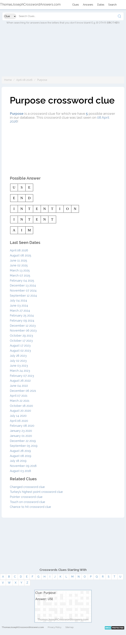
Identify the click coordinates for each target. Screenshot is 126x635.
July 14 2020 (18, 415)
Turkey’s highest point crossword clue (36, 491)
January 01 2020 (21, 435)
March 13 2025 (20, 270)
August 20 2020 (20, 410)
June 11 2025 (18, 260)
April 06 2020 (19, 420)
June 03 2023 (19, 365)
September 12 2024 (23, 295)
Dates (100, 4)
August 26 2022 (20, 380)
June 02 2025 (19, 265)
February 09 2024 (22, 320)
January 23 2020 (21, 430)
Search (112, 4)
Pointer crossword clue (26, 497)
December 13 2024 (23, 285)
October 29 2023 (21, 335)
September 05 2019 (23, 445)
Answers (88, 4)
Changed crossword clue (27, 487)
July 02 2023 (18, 360)
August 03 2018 (20, 471)
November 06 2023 (23, 330)
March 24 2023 (20, 370)
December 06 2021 (23, 390)
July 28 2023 (18, 355)
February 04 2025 (22, 280)
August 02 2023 (20, 350)
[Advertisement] (63, 53)
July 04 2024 (18, 300)
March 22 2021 (19, 400)
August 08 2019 (20, 456)
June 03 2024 (19, 305)
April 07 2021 (18, 395)
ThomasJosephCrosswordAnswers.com (23, 627)
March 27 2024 (20, 310)
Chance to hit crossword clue (30, 506)
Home (8, 79)
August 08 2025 (20, 255)
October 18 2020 (21, 405)
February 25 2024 (22, 315)
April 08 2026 (24, 79)
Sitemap (69, 627)
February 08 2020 (22, 425)
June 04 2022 (19, 385)
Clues (75, 4)
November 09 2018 (23, 466)
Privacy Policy (54, 627)
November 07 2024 (23, 290)
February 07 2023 (22, 375)
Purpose (42, 79)
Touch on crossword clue (27, 502)
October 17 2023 (21, 340)
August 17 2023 (20, 345)
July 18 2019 (18, 460)
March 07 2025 (20, 275)
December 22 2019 (23, 441)
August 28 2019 (20, 450)
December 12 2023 (23, 325)
